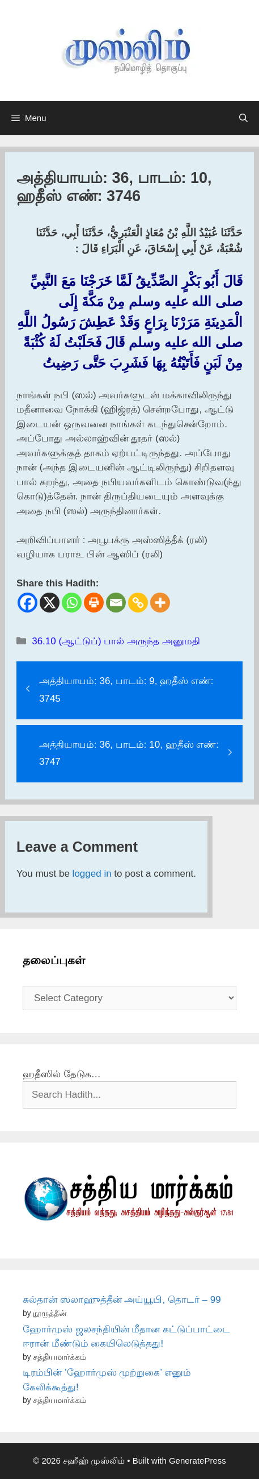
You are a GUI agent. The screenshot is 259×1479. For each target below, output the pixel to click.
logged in (92, 873)
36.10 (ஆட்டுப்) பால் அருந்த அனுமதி (116, 641)
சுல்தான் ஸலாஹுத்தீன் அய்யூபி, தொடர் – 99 (122, 1299)
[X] (50, 603)
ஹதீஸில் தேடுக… (62, 1074)
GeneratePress (197, 1460)
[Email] (116, 603)
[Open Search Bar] (243, 118)
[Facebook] (27, 603)
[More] (160, 603)
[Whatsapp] (72, 603)
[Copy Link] (138, 603)
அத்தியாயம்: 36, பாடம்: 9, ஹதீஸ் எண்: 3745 (126, 690)
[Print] (94, 603)
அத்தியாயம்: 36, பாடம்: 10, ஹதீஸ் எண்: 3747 (129, 753)
